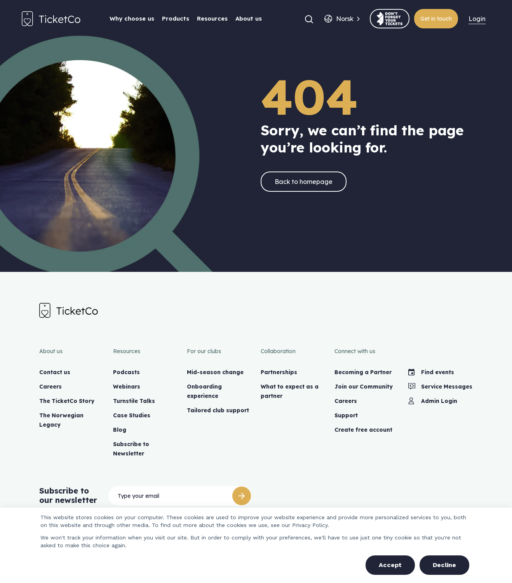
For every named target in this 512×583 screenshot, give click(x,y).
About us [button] (248, 18)
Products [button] (175, 18)
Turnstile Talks (134, 400)
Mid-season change (215, 372)
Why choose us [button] (132, 18)
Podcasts (126, 372)
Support (346, 415)
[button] (309, 18)
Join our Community (363, 386)
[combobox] (344, 18)
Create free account (363, 429)
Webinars (126, 386)
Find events (431, 372)
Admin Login (432, 400)
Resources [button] (212, 18)
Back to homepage (304, 182)
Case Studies (131, 415)
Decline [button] (444, 565)
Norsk (345, 19)
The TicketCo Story (66, 400)
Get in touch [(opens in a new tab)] (436, 18)
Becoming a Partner (363, 372)
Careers (50, 386)
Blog (119, 429)
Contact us (54, 372)
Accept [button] (390, 565)
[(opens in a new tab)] (389, 18)
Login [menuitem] (477, 19)
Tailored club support (218, 410)
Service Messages (440, 386)
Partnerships (279, 372)
